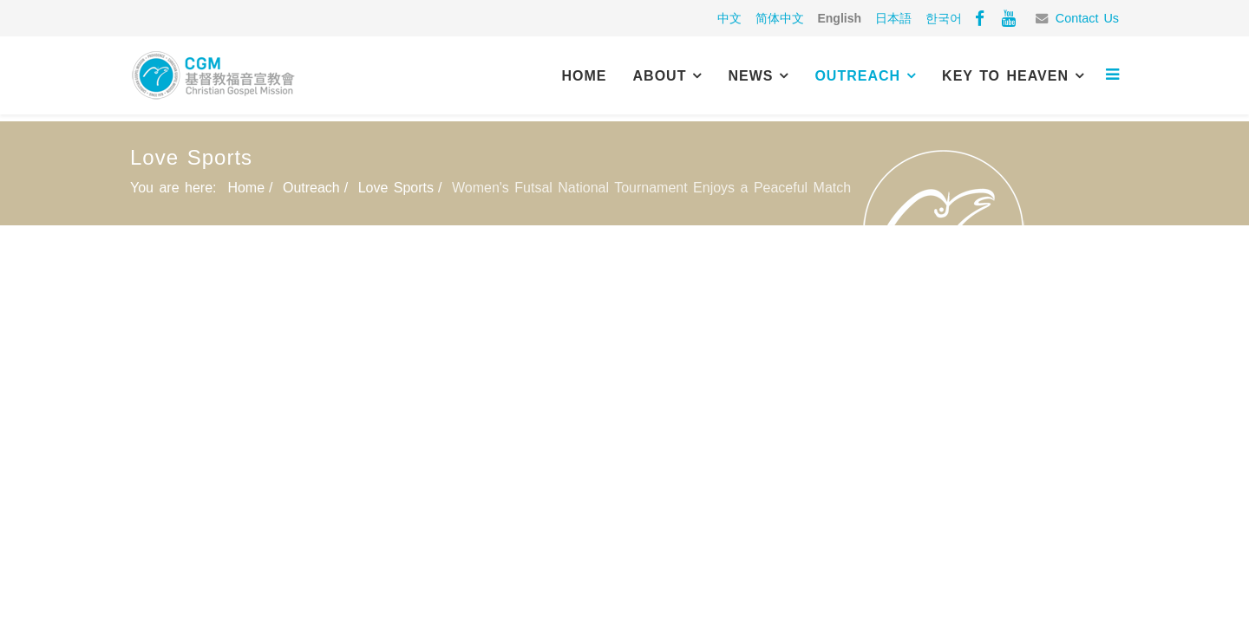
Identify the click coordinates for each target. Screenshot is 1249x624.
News (750, 75)
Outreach (857, 75)
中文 (729, 18)
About (660, 75)
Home (584, 75)
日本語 (893, 18)
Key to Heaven (1005, 75)
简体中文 (779, 18)
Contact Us (1087, 18)
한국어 (943, 18)
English (839, 18)
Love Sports (396, 187)
